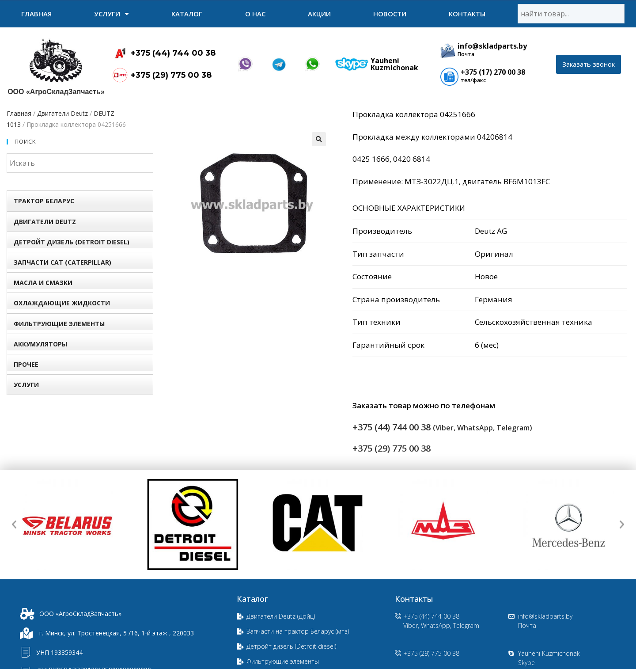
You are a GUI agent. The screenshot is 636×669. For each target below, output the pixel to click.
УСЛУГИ (111, 14)
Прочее (26, 364)
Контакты (467, 13)
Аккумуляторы (40, 344)
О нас (255, 13)
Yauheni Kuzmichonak (394, 64)
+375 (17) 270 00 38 (493, 72)
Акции (319, 13)
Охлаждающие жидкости (62, 303)
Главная (36, 13)
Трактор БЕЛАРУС (44, 201)
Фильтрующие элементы (59, 323)
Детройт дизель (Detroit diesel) (71, 242)
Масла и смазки (43, 282)
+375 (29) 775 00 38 (171, 75)
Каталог (186, 13)
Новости (389, 13)
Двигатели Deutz (62, 113)
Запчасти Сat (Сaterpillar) (62, 262)
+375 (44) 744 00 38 (173, 53)
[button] (588, 64)
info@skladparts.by (492, 46)
